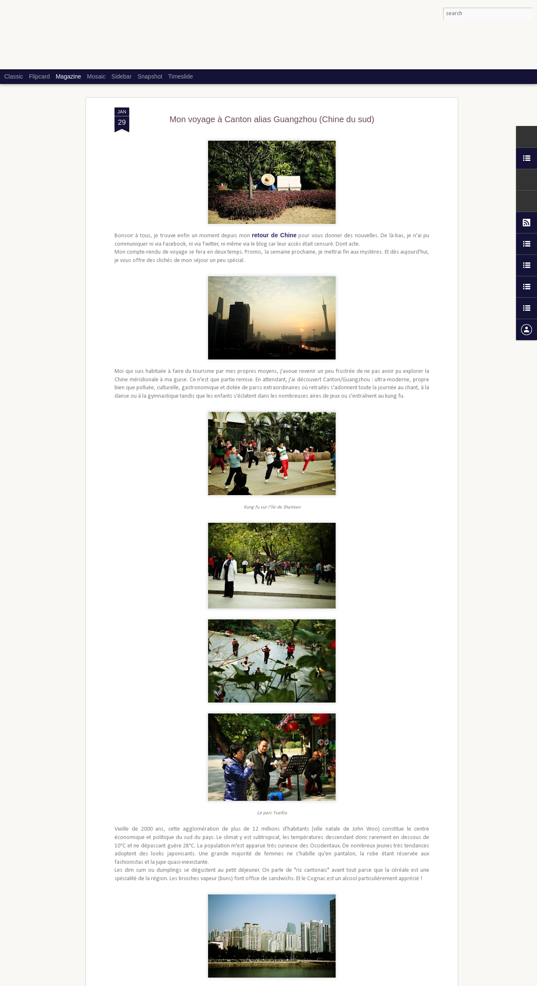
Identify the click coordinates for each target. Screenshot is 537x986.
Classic (13, 76)
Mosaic (96, 76)
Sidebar (122, 76)
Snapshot (150, 76)
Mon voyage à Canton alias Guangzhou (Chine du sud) (271, 116)
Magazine (68, 76)
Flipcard (39, 76)
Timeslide (180, 76)
